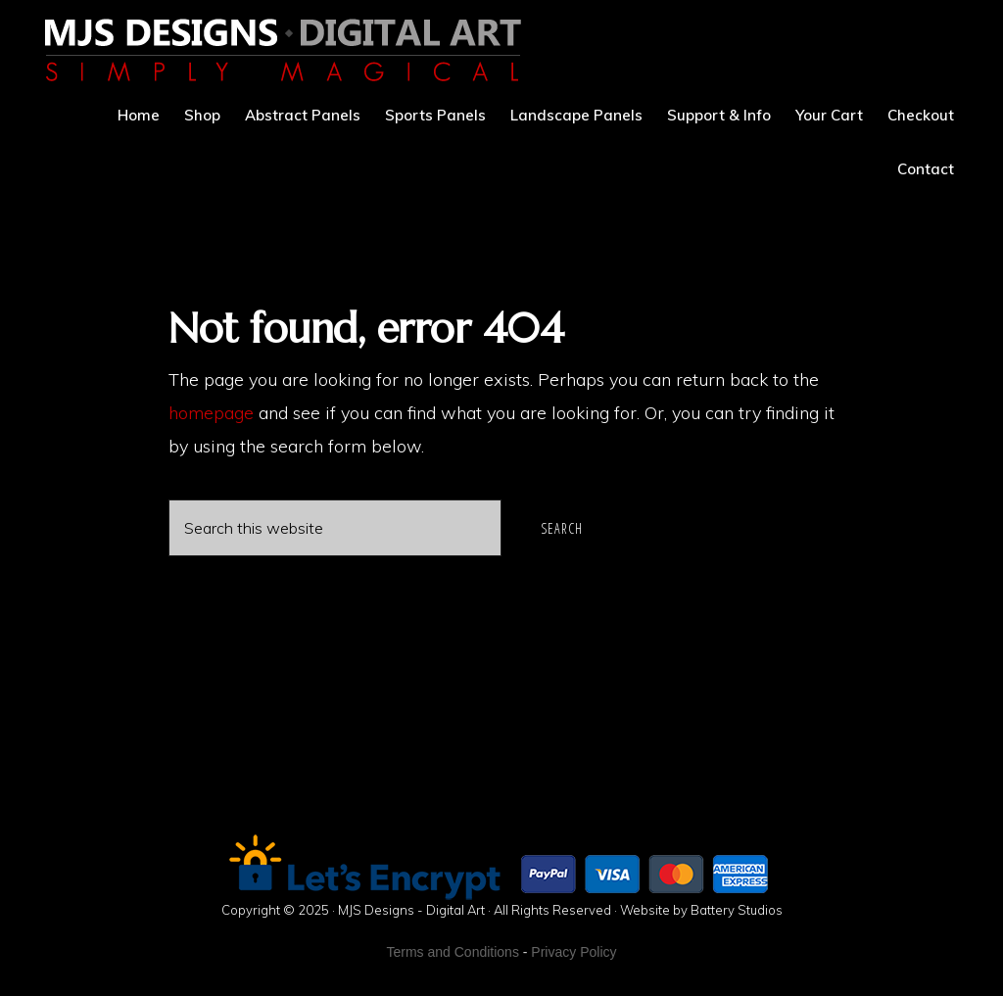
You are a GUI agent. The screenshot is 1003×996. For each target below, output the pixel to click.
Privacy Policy (573, 952)
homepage (211, 413)
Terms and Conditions (453, 952)
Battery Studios (737, 910)
